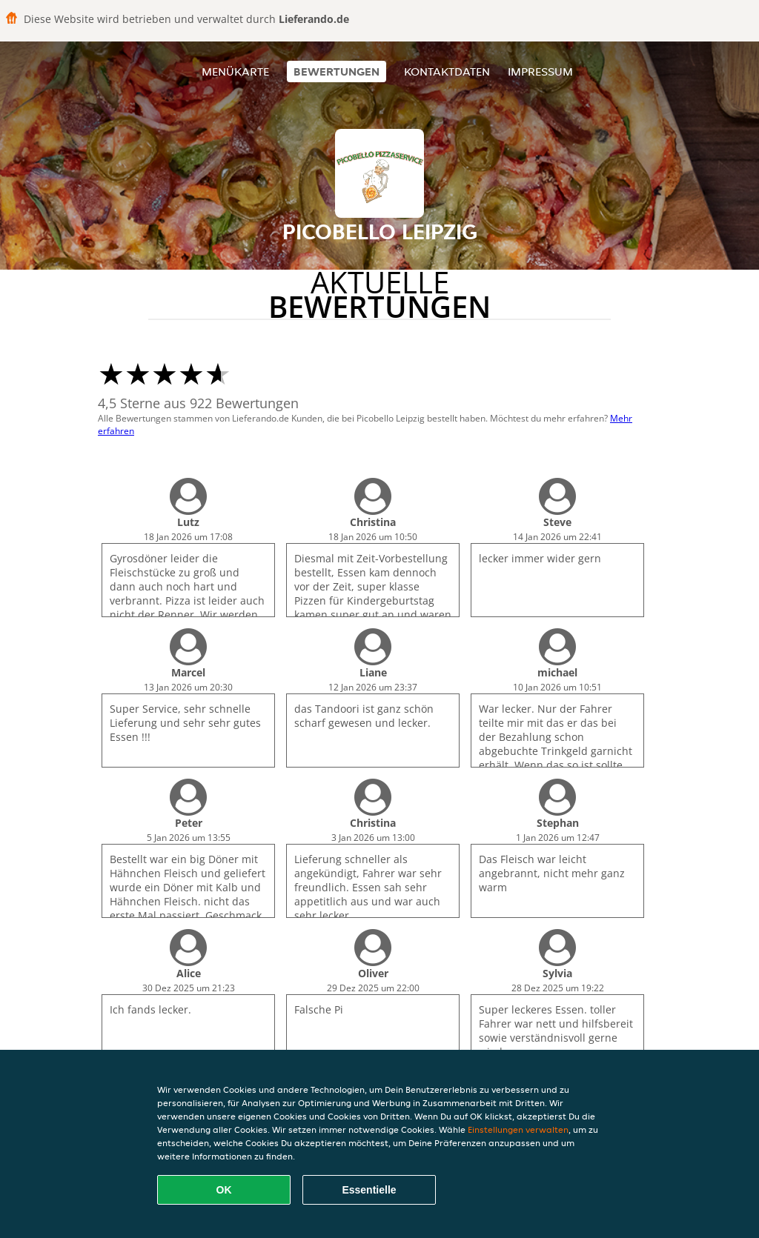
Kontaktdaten (447, 71)
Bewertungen (337, 71)
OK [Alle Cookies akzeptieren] (224, 1190)
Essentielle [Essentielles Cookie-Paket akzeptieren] (369, 1190)
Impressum (540, 71)
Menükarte (235, 71)
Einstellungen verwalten (518, 1129)
